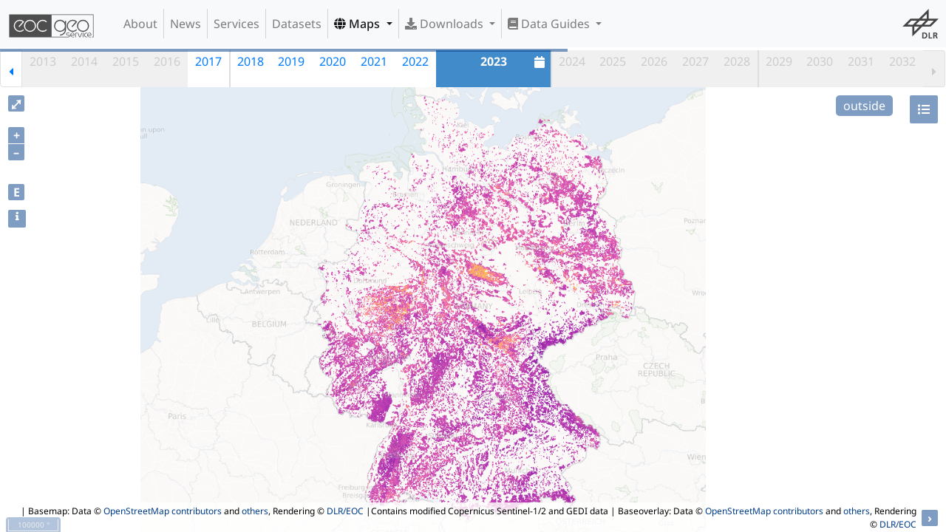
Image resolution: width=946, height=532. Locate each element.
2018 (250, 61)
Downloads (445, 24)
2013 (43, 61)
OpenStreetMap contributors (162, 511)
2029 (779, 61)
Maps (358, 24)
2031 (861, 61)
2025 (612, 61)
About (140, 24)
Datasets (296, 24)
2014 (84, 61)
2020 (332, 61)
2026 (654, 61)
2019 (291, 61)
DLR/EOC (345, 511)
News (185, 24)
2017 (208, 61)
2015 (125, 61)
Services (236, 24)
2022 (415, 61)
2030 (819, 61)
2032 (902, 61)
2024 (572, 61)
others (255, 511)
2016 (167, 61)
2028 (737, 61)
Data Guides (550, 24)
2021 (374, 61)
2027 (695, 61)
